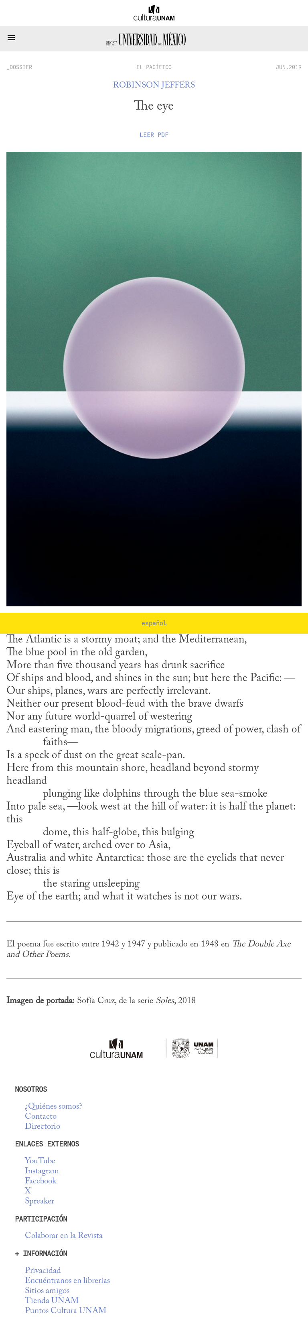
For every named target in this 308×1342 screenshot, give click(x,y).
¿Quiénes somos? (53, 1107)
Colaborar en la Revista (64, 1236)
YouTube (40, 1161)
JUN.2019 (289, 67)
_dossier (19, 67)
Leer (154, 135)
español (154, 623)
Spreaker (39, 1201)
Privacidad (43, 1271)
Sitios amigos (47, 1291)
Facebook (40, 1181)
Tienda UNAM (52, 1301)
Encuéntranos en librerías (67, 1281)
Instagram (42, 1171)
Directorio (42, 1127)
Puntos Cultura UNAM (65, 1311)
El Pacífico (154, 67)
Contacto (41, 1117)
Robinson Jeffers (154, 86)
